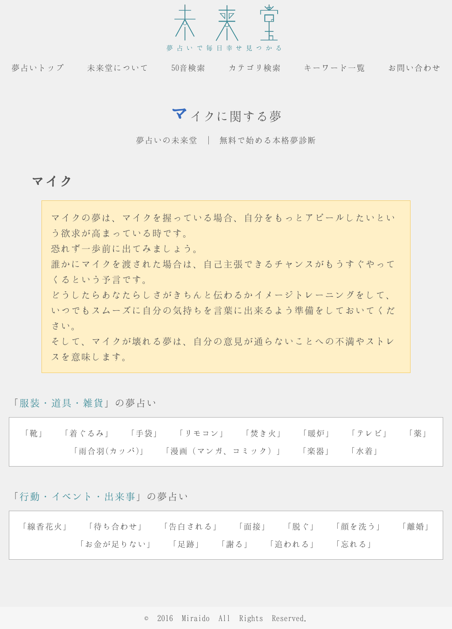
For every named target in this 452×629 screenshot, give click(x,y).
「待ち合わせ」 (116, 526)
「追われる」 (292, 543)
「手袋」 (144, 433)
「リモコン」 (201, 433)
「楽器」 (316, 450)
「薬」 (418, 433)
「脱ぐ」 (301, 526)
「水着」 (364, 450)
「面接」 (252, 526)
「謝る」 (234, 543)
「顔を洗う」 (358, 526)
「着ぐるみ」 (86, 433)
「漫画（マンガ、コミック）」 (223, 450)
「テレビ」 (369, 433)
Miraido (196, 618)
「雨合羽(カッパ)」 (109, 450)
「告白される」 (191, 526)
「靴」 (34, 433)
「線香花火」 (45, 526)
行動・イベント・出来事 (77, 496)
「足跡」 (186, 543)
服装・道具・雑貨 (61, 402)
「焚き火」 (263, 433)
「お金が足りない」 (115, 543)
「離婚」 (415, 526)
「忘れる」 (354, 543)
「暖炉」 (316, 433)
